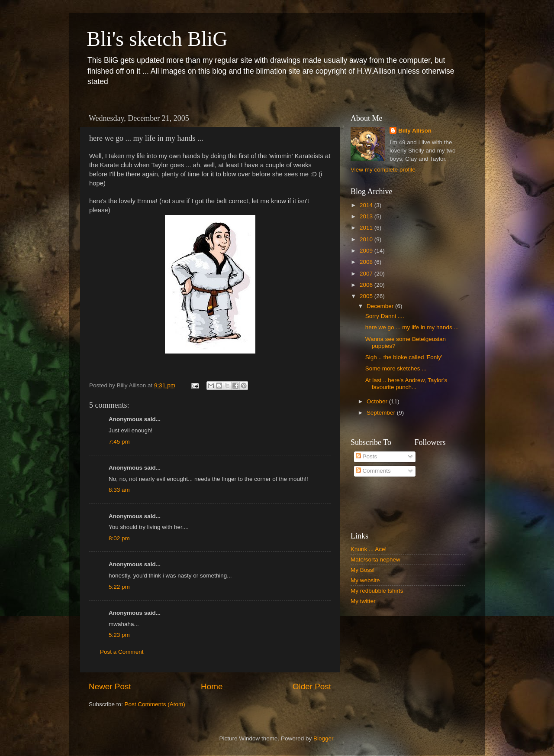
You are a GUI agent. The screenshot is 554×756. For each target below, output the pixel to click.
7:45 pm (119, 441)
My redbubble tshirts (377, 590)
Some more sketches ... (396, 368)
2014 (367, 205)
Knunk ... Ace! (369, 549)
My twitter (363, 601)
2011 (367, 227)
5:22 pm (119, 587)
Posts (366, 456)
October (378, 401)
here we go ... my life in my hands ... (412, 327)
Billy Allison (415, 130)
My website (365, 580)
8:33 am (119, 490)
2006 (367, 285)
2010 (367, 239)
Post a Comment (122, 652)
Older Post (312, 686)
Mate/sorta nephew (375, 559)
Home (211, 686)
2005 (367, 296)
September (382, 412)
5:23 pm (119, 635)
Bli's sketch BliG (157, 38)
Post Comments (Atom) (155, 704)
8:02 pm (119, 538)
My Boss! (363, 570)
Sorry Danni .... (384, 316)
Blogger (323, 738)
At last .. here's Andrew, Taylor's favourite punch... (406, 383)
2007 (367, 273)
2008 (367, 262)
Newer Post (110, 686)
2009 (367, 250)
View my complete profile (383, 169)
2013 (367, 216)
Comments (373, 470)
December (381, 306)
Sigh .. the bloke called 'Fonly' (403, 357)
